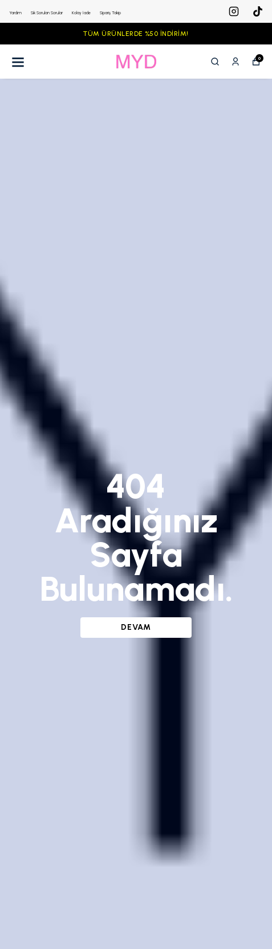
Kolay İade (81, 12)
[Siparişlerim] (235, 61)
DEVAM (136, 627)
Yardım (15, 12)
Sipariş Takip (110, 12)
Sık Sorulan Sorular (47, 12)
